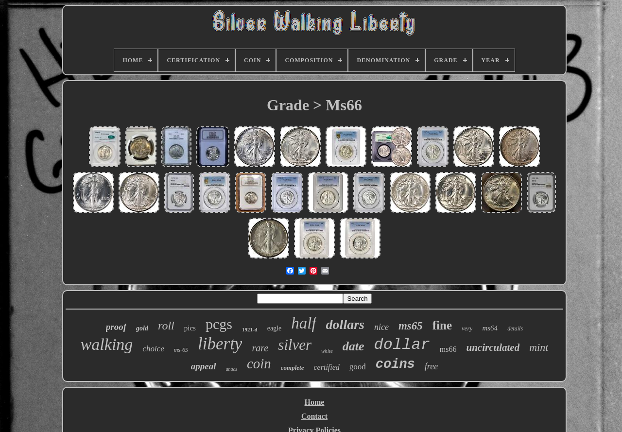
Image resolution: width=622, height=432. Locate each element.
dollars (345, 324)
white (327, 351)
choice (153, 348)
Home (315, 402)
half (303, 323)
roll (166, 325)
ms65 (410, 326)
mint (538, 347)
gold (142, 328)
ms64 (490, 328)
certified (327, 367)
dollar (402, 345)
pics (190, 328)
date (353, 346)
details (515, 328)
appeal (203, 366)
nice (381, 327)
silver (294, 344)
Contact (314, 416)
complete (292, 367)
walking (107, 344)
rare (260, 348)
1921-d (250, 329)
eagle (274, 328)
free (431, 366)
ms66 (448, 349)
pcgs (219, 324)
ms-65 (181, 349)
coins (395, 364)
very (467, 328)
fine (442, 325)
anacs (231, 369)
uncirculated (493, 347)
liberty (220, 343)
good (357, 366)
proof (116, 327)
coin (259, 363)
